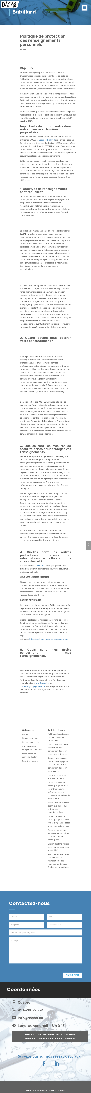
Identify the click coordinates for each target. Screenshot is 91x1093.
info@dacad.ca (43, 683)
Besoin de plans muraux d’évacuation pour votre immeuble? (58, 847)
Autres (23, 49)
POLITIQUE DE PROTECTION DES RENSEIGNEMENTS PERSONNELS (50, 1036)
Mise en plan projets (31, 742)
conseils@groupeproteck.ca (32, 686)
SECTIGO (41, 565)
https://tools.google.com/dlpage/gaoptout (48, 639)
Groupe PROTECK (47, 140)
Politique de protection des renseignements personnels (58, 737)
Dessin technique (30, 738)
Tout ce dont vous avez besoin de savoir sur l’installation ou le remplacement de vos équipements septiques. (58, 860)
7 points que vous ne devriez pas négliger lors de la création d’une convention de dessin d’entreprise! (58, 764)
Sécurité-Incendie (30, 761)
